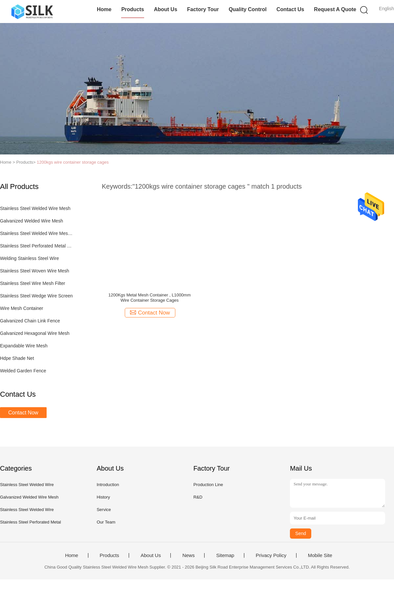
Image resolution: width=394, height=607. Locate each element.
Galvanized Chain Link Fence (30, 320)
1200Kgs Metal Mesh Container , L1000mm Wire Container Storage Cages (149, 297)
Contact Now (23, 412)
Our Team (106, 522)
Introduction (108, 484)
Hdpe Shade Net (17, 358)
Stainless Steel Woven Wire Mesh (34, 270)
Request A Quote (335, 9)
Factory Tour (203, 9)
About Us (165, 9)
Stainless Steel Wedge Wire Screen (36, 295)
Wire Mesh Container (21, 308)
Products (132, 9)
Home (104, 9)
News (188, 555)
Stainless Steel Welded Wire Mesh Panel (37, 233)
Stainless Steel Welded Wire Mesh (35, 208)
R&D (197, 497)
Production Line (208, 484)
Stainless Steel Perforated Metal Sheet (37, 245)
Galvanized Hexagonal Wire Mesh (35, 333)
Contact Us (290, 9)
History (103, 497)
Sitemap (225, 555)
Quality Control (248, 9)
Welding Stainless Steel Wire (29, 258)
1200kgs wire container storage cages (73, 162)
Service (104, 509)
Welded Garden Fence (23, 370)
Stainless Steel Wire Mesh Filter (32, 283)
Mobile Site (320, 555)
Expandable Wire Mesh (24, 345)
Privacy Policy (271, 555)
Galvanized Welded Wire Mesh (31, 220)
